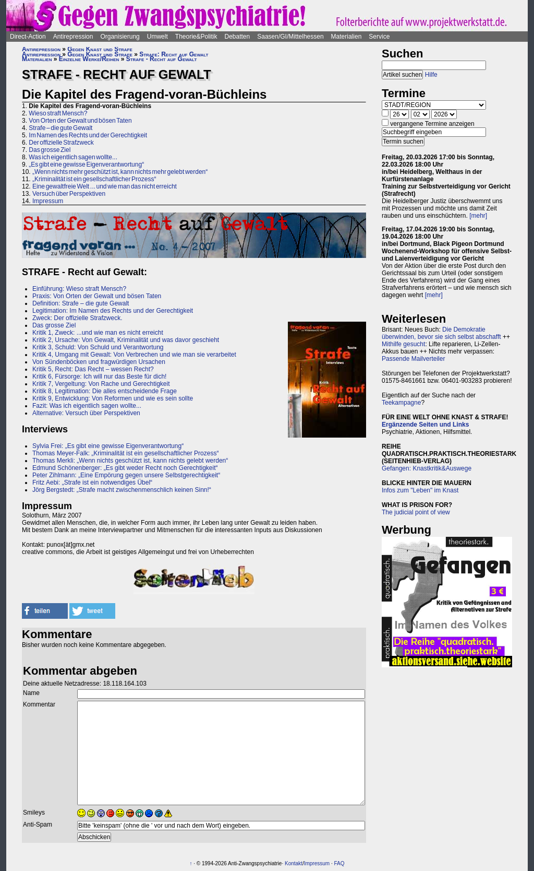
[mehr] (478, 215)
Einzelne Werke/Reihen (89, 59)
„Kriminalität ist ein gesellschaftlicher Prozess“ (94, 179)
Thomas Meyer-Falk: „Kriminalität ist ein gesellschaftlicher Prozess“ (125, 453)
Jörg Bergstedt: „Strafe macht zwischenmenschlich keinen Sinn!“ (121, 489)
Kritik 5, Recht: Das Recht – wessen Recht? (93, 369)
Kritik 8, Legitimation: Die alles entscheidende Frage (104, 391)
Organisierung (119, 36)
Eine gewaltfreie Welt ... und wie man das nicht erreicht (104, 186)
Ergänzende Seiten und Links (425, 424)
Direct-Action (28, 36)
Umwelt (157, 36)
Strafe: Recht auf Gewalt (173, 54)
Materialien (346, 36)
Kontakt (293, 863)
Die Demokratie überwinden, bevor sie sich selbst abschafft (441, 333)
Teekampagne (401, 402)
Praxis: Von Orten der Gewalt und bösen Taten (96, 296)
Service (379, 36)
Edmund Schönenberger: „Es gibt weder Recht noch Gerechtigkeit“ (125, 468)
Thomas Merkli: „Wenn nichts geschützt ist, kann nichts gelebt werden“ (130, 460)
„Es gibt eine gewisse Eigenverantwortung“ (86, 164)
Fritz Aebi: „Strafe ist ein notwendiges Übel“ (92, 482)
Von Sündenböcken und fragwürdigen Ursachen (98, 362)
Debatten (237, 36)
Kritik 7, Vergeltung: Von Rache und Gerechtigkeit (101, 383)
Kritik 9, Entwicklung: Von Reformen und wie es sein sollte (112, 398)
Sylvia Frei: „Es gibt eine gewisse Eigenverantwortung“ (108, 446)
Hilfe (431, 74)
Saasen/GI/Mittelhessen (290, 36)
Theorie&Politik (196, 36)
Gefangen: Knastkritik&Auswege (426, 468)
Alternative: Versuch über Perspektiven (87, 413)
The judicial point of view (416, 512)
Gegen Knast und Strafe (99, 49)
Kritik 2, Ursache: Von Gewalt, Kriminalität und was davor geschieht (125, 340)
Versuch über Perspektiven (68, 193)
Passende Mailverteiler (413, 358)
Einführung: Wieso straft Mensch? (79, 288)
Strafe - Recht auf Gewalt (161, 59)
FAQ (339, 863)
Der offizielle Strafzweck (61, 142)
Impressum (47, 201)
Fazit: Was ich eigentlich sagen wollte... (86, 405)
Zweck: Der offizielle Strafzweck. (77, 318)
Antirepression (73, 36)
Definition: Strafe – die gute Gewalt (80, 303)
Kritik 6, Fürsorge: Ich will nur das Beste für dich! (99, 376)
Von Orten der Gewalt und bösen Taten (80, 120)
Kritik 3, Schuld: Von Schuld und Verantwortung (98, 347)
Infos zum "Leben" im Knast (420, 490)
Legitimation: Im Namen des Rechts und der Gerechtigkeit (112, 310)
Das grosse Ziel (49, 150)
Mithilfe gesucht (403, 344)
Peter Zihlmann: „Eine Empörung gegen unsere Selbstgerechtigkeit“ (126, 475)
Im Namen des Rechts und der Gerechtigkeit (88, 135)
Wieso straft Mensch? (58, 113)
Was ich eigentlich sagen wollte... (73, 157)
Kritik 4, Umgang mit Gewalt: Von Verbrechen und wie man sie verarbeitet (134, 354)
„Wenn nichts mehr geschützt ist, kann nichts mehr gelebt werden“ (120, 171)
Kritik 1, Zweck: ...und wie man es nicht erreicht (97, 332)
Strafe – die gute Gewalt (60, 128)
